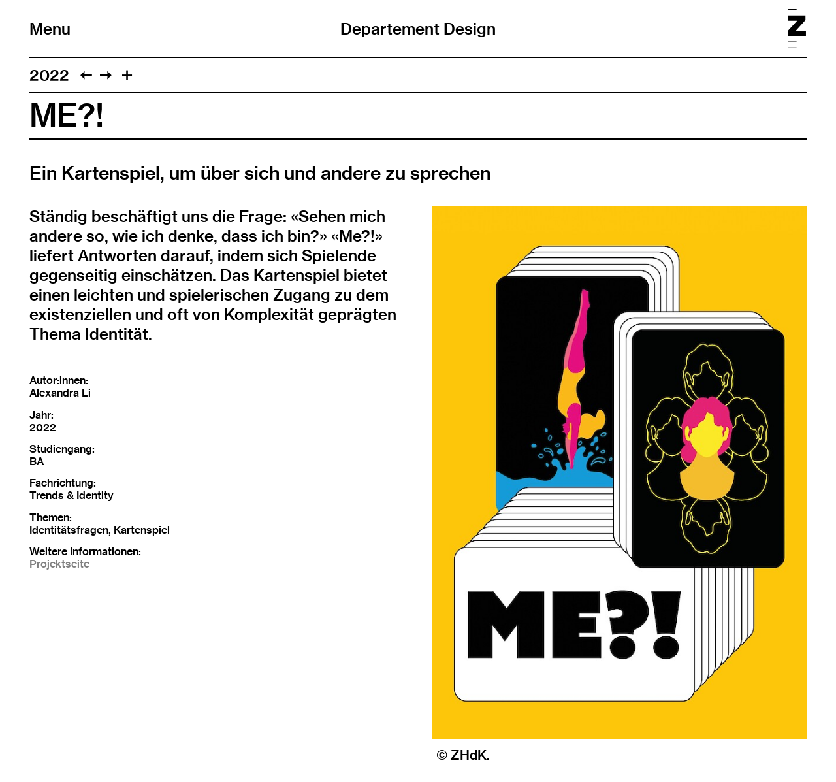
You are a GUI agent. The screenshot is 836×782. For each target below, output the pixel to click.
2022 (49, 75)
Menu (50, 29)
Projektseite (59, 564)
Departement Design (418, 29)
